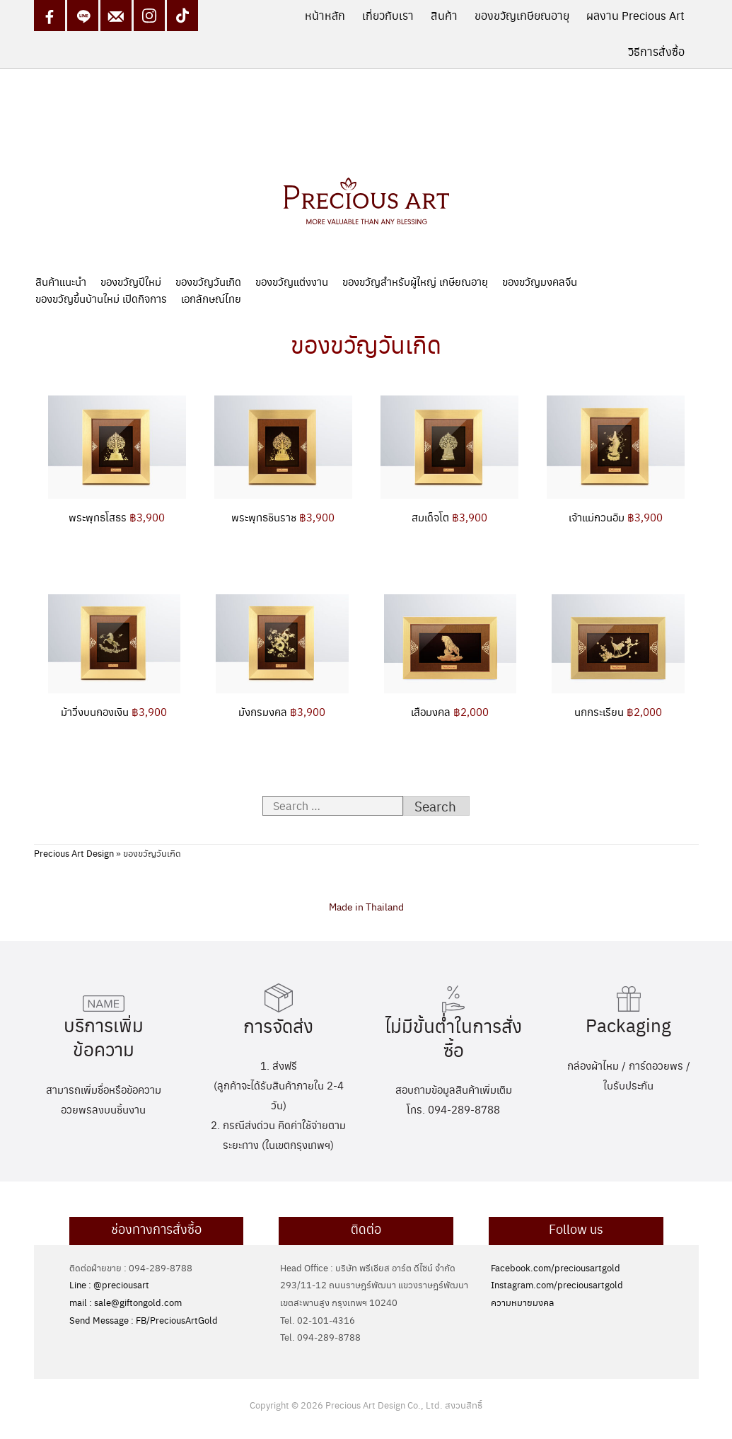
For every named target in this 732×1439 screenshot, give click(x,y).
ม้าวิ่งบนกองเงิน (114, 711)
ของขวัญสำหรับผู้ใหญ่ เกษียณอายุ (415, 281)
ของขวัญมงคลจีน (539, 281)
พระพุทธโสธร (117, 516)
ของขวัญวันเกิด (208, 281)
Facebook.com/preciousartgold (555, 1267)
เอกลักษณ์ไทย (211, 298)
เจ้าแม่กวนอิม (616, 516)
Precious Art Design (74, 853)
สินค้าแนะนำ (60, 281)
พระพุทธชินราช (283, 516)
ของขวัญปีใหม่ (130, 281)
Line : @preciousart (109, 1284)
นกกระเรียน (618, 711)
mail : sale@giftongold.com (125, 1302)
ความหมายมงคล (522, 1302)
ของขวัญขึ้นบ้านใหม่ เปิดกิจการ (101, 298)
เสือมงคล (450, 711)
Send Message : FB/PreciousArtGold (143, 1320)
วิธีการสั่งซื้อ (656, 51)
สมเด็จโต (449, 516)
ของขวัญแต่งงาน (291, 281)
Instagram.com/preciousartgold (557, 1284)
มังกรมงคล (281, 711)
